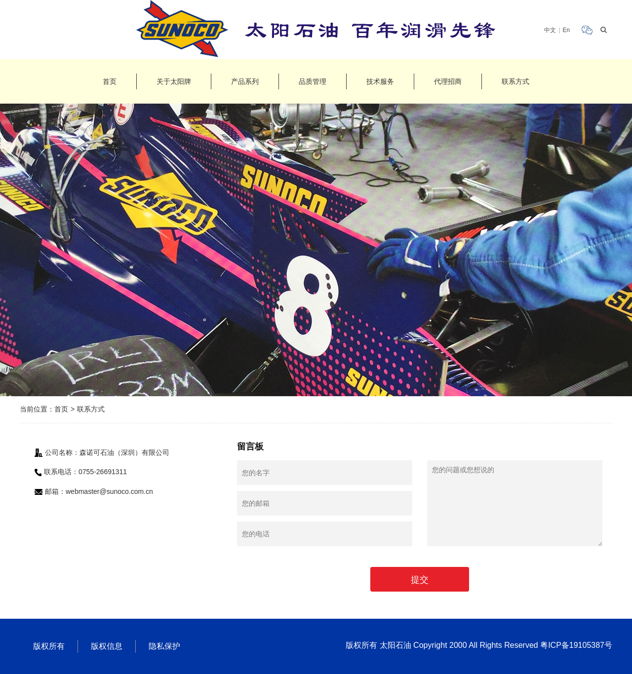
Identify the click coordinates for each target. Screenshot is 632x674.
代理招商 (448, 81)
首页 (110, 81)
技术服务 (380, 81)
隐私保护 (164, 646)
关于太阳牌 (174, 81)
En (566, 30)
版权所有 (49, 646)
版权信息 (106, 646)
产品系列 (245, 81)
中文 (550, 30)
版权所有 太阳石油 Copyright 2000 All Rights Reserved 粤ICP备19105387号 (479, 645)
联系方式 (515, 81)
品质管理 (312, 81)
